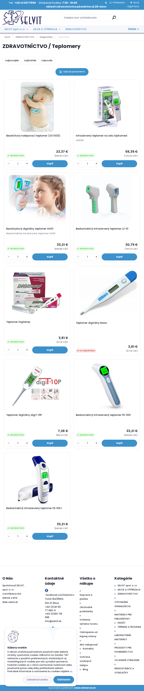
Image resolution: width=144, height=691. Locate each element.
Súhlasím (63, 679)
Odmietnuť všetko (37, 679)
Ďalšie (132, 29)
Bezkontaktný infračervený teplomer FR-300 (103, 415)
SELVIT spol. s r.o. (14, 29)
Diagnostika (46, 37)
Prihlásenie (119, 2)
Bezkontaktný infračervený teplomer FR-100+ (34, 508)
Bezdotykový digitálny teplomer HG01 (29, 228)
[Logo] (22, 18)
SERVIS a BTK (9, 598)
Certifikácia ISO (11, 593)
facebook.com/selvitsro (60, 595)
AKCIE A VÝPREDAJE (45, 29)
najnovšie (47, 60)
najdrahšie (30, 60)
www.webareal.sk (85, 687)
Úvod (7, 37)
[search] (114, 19)
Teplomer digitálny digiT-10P (24, 415)
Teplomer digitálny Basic (91, 323)
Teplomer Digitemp (18, 322)
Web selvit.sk (10, 602)
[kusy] (18, 163)
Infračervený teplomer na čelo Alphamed (101, 135)
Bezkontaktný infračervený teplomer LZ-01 (102, 228)
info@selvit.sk (53, 621)
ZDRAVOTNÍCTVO (75, 29)
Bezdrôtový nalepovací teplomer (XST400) (33, 135)
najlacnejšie (12, 60)
